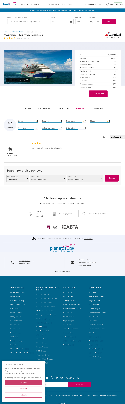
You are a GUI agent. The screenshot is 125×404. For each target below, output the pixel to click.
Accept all (23, 383)
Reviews (80, 108)
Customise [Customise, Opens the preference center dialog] (23, 395)
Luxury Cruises (16, 329)
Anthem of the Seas (96, 297)
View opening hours (62, 271)
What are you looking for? (17, 18)
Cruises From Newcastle (45, 307)
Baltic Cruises (41, 351)
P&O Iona (92, 293)
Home (6, 32)
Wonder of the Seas (96, 341)
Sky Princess (93, 321)
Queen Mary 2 (94, 309)
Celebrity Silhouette (96, 325)
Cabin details (44, 108)
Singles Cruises (16, 321)
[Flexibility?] (81, 21)
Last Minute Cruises (17, 305)
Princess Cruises (69, 297)
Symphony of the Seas (97, 313)
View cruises (98, 94)
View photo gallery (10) (18, 80)
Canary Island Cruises (44, 359)
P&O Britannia (94, 333)
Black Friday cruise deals (19, 349)
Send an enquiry (84, 265)
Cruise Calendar (16, 313)
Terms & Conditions (63, 395)
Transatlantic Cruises (44, 323)
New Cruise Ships (95, 357)
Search (109, 22)
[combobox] (28, 21)
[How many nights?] (94, 21)
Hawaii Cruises (42, 343)
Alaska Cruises (42, 335)
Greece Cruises (42, 339)
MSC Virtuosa (94, 305)
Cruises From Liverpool (45, 303)
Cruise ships (17, 32)
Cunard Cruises (68, 325)
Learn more (88, 239)
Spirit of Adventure (96, 349)
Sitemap (95, 395)
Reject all (23, 389)
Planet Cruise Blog (17, 301)
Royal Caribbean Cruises (72, 309)
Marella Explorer (95, 337)
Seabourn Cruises (69, 337)
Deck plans (63, 108)
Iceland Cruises (42, 347)
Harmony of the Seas (97, 329)
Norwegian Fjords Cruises (46, 315)
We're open (118, 2)
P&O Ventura (94, 317)
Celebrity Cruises (69, 301)
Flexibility (78, 18)
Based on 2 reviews (22, 38)
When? (53, 18)
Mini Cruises (15, 309)
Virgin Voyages (68, 321)
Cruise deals (97, 108)
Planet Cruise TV (72, 378)
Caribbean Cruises (43, 363)
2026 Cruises (15, 337)
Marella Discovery (95, 353)
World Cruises (41, 327)
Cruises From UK (42, 295)
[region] (23, 381)
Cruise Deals (26, 4)
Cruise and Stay (16, 341)
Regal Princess (94, 301)
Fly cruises (14, 345)
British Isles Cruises (43, 331)
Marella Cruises (68, 317)
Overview (26, 108)
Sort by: (106, 137)
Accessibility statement (81, 395)
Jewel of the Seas (95, 345)
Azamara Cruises (69, 333)
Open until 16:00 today (87, 262)
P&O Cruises (67, 293)
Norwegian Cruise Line (71, 305)
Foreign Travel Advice (109, 395)
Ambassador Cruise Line (72, 341)
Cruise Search (15, 333)
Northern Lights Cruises (45, 319)
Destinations (53, 4)
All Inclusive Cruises (18, 293)
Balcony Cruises (16, 325)
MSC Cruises (67, 313)
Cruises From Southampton (46, 299)
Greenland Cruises (43, 355)
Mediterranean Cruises (45, 311)
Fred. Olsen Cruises (70, 329)
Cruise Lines (39, 4)
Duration (92, 18)
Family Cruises (15, 317)
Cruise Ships (67, 4)
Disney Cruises (68, 345)
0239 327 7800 (116, 4)
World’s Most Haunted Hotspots (22, 353)
